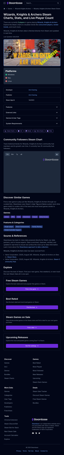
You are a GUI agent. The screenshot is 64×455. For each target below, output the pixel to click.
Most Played (37, 367)
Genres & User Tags (32, 118)
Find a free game (32, 289)
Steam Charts (9, 378)
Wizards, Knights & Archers (47, 22)
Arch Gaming (33, 90)
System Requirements (32, 123)
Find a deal (32, 327)
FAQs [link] (49, 131)
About (37, 451)
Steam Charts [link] (10, 131)
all (21, 154)
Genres (7, 391)
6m (12, 154)
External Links (32, 112)
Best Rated (37, 363)
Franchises (8, 411)
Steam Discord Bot (11, 424)
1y (17, 154)
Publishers (8, 407)
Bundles (7, 374)
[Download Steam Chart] (57, 154)
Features (32, 107)
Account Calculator (11, 435)
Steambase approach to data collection (34, 247)
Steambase (35, 423)
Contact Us (44, 451)
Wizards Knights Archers (23, 8)
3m (7, 154)
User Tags (8, 399)
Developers (8, 403)
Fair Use (31, 451)
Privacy (18, 451)
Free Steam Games (40, 399)
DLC (5, 367)
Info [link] (20, 131)
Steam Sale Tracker (40, 391)
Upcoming (36, 378)
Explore (7, 439)
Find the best (32, 307)
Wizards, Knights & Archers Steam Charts (47, 8)
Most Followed (38, 371)
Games (10, 8)
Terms (25, 451)
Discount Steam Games (41, 395)
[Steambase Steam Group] (36, 433)
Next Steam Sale (10, 431)
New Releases (38, 374)
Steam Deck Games (40, 382)
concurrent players (46, 25)
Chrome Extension (11, 420)
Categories (8, 395)
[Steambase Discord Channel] (33, 433)
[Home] (4, 8)
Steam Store (11, 257)
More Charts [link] (39, 131)
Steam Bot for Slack (11, 428)
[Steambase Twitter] (39, 433)
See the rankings (32, 346)
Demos (6, 371)
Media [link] (28, 131)
